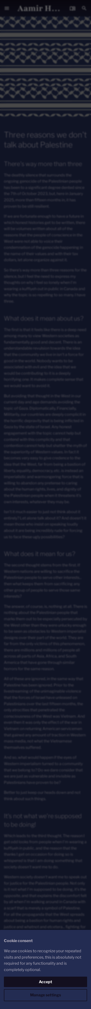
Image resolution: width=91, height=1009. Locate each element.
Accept (45, 982)
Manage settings (45, 995)
